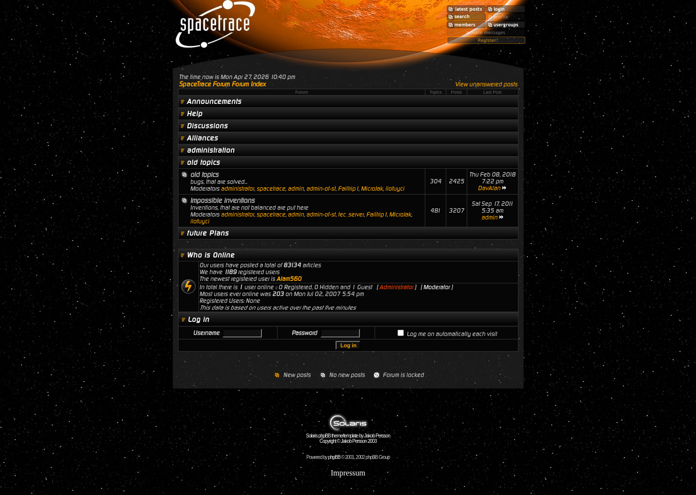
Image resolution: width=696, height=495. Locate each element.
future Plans (208, 233)
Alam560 (289, 279)
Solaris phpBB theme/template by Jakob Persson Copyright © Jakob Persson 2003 (348, 436)
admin (296, 188)
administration (211, 150)
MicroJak (372, 188)
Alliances (202, 138)
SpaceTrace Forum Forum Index (222, 84)
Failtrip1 (348, 188)
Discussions (207, 126)
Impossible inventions (222, 200)
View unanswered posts (486, 84)
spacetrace (271, 188)
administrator (237, 188)
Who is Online (211, 255)
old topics (203, 162)
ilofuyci (394, 188)
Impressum (348, 473)
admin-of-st (321, 188)
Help (194, 114)
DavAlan (489, 188)
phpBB (334, 457)
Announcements (214, 101)
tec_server (351, 214)
